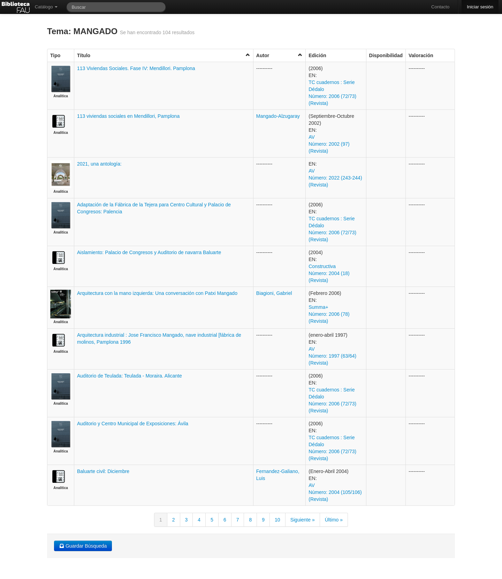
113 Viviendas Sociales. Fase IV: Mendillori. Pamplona (136, 68)
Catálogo (46, 6)
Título (163, 55)
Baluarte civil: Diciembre (103, 471)
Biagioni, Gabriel (274, 293)
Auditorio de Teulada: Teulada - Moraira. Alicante (129, 376)
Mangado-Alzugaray (278, 116)
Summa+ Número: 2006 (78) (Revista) (329, 314)
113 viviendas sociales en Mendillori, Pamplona (128, 116)
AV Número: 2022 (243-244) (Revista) (335, 178)
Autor (279, 55)
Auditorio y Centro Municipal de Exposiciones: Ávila (132, 423)
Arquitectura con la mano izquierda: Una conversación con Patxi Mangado (157, 293)
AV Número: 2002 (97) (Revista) (329, 144)
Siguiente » (302, 520)
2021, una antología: (99, 164)
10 (277, 520)
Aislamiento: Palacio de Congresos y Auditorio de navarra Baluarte (149, 252)
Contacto (440, 6)
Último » (334, 520)
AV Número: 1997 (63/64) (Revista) (332, 356)
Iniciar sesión (480, 6)
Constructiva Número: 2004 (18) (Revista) (329, 273)
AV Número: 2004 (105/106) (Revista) (335, 492)
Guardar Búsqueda (83, 546)
